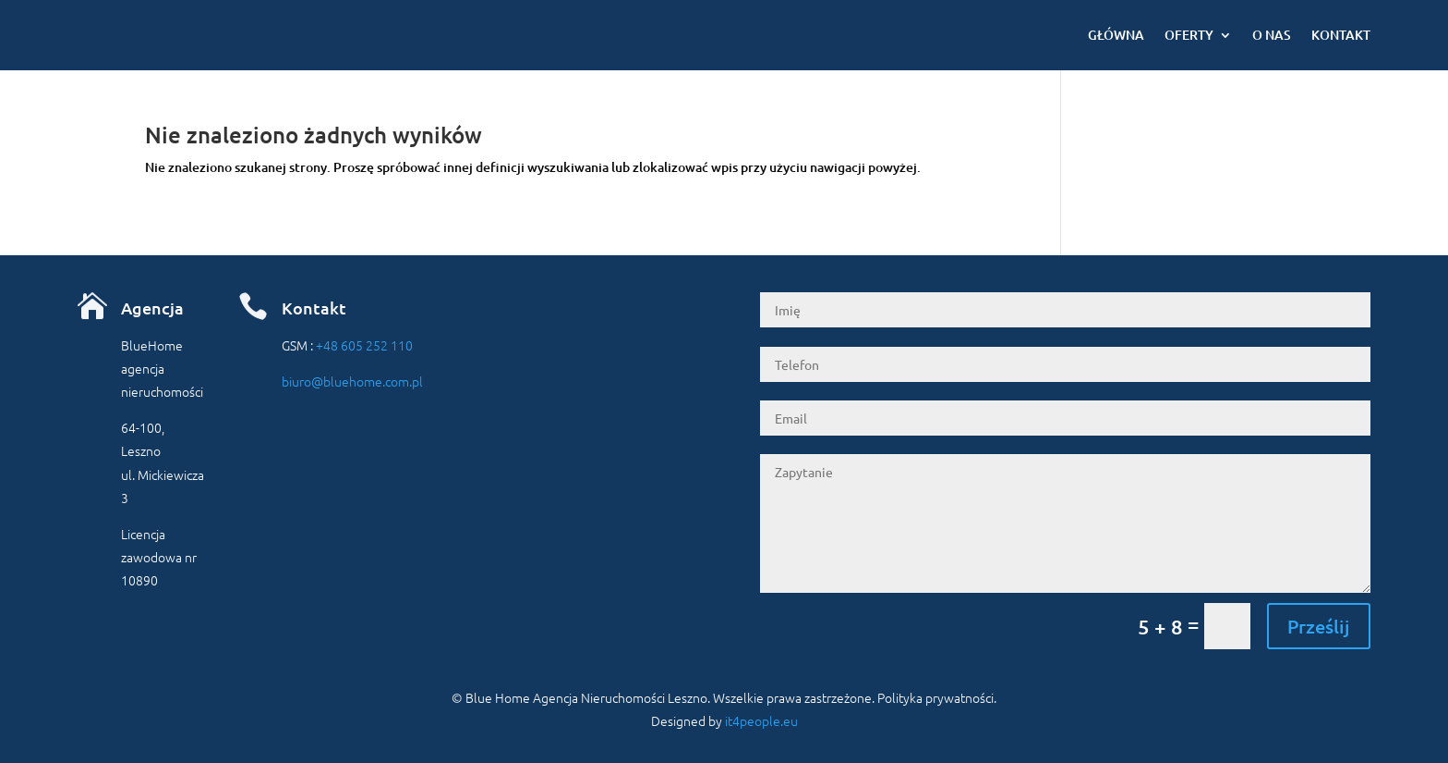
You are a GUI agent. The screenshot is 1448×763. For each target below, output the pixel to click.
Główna (1116, 34)
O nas (1271, 34)
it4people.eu (761, 720)
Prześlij (1318, 626)
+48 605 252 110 (364, 345)
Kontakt (1340, 34)
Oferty (1188, 34)
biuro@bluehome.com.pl (352, 381)
